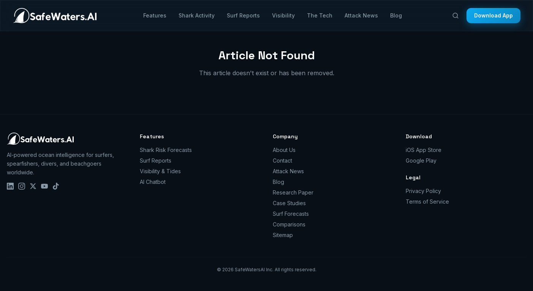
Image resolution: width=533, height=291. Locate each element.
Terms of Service (427, 201)
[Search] (455, 15)
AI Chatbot (153, 182)
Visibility (283, 15)
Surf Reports (243, 15)
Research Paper (293, 192)
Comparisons (289, 224)
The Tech (319, 15)
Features (154, 15)
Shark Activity (197, 15)
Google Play (421, 160)
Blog (396, 15)
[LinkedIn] (10, 186)
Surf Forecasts (291, 213)
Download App (493, 15)
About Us (284, 150)
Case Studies (289, 203)
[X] (33, 186)
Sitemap (283, 235)
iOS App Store (423, 150)
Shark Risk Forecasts (166, 150)
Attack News (361, 15)
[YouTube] (44, 186)
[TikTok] (55, 186)
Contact (282, 160)
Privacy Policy (423, 191)
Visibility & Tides (160, 171)
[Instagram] (21, 186)
